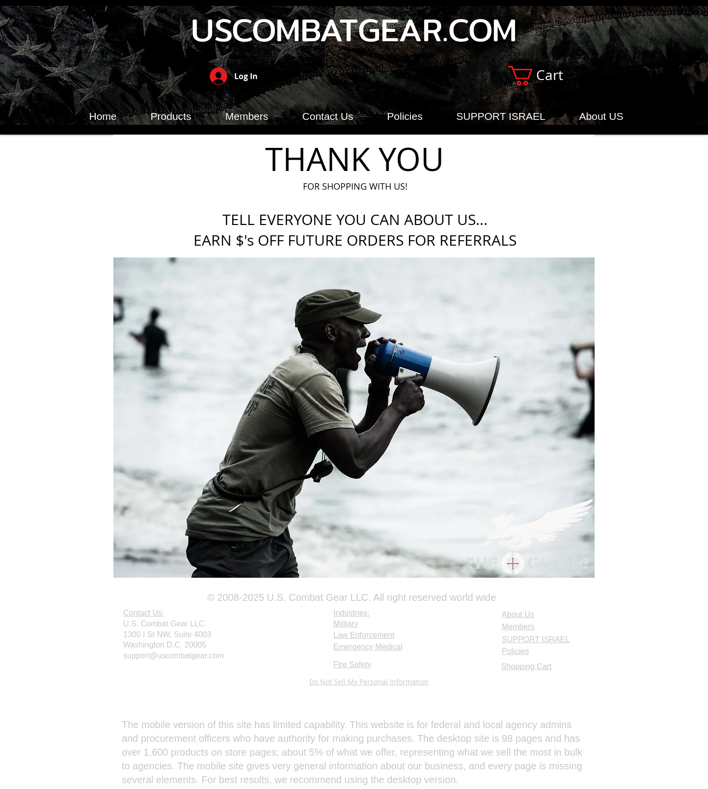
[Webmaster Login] (147, 682)
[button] (546, 75)
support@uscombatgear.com (173, 655)
